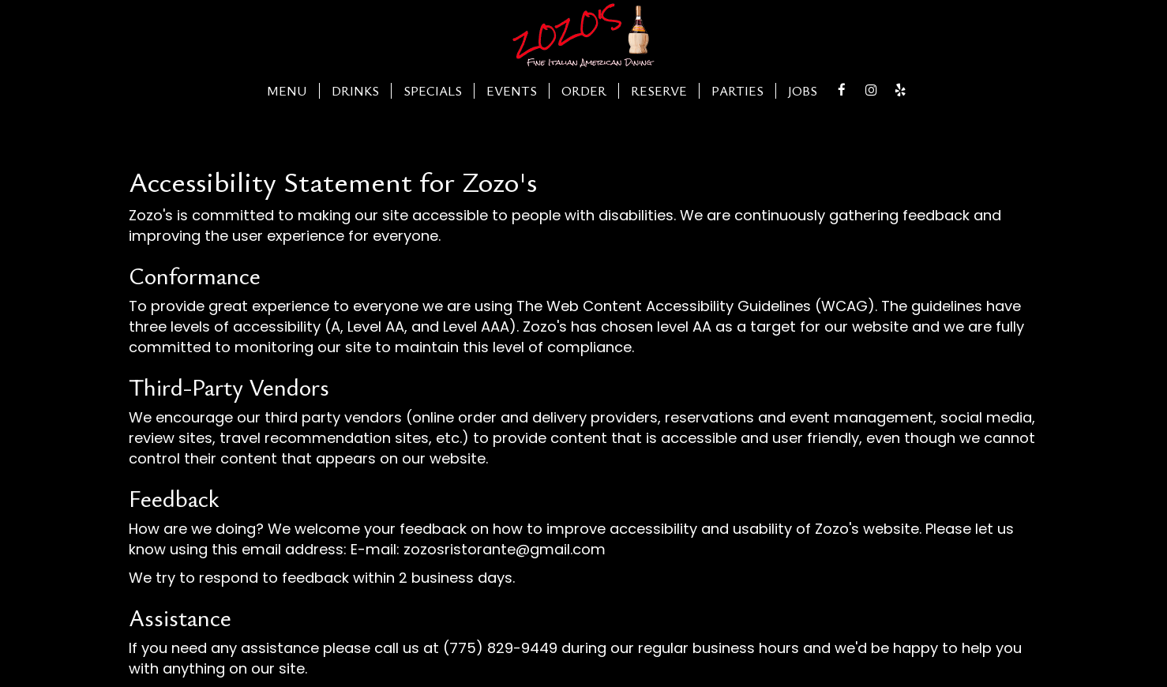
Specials (432, 91)
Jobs (802, 91)
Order (583, 91)
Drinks (355, 91)
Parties (737, 91)
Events (511, 91)
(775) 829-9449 (500, 648)
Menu (287, 91)
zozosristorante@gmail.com (504, 549)
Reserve (659, 91)
